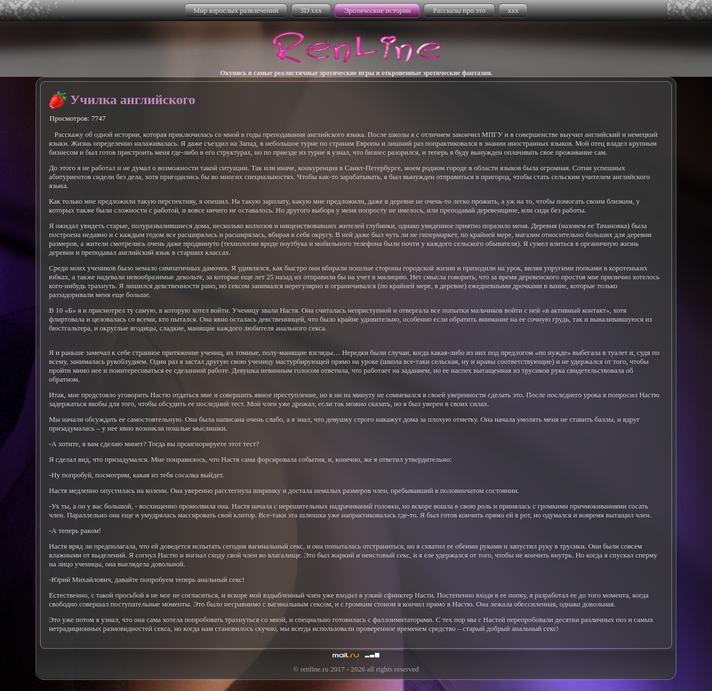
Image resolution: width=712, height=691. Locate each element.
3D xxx (311, 10)
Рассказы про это (459, 10)
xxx (513, 10)
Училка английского (132, 99)
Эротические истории (377, 10)
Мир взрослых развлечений (236, 10)
